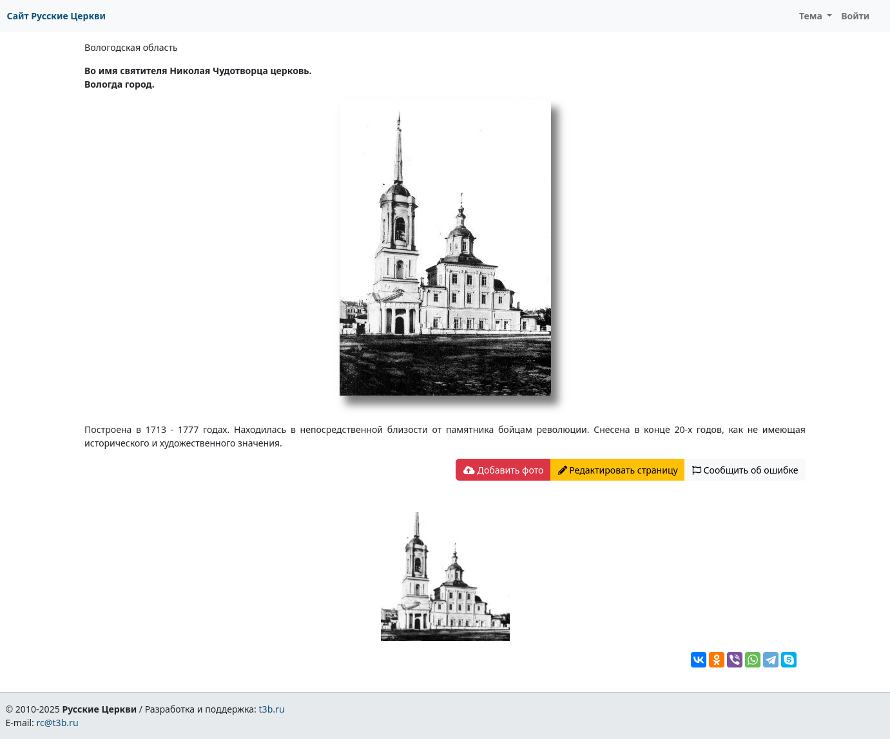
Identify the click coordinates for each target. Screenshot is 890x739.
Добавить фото (503, 470)
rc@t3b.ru (58, 722)
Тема (812, 16)
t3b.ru (272, 709)
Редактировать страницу (618, 470)
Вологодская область (131, 47)
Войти (855, 16)
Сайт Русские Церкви (56, 16)
